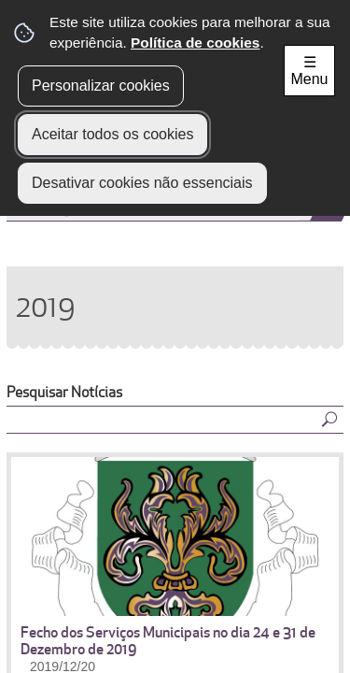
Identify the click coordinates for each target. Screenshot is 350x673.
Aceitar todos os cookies (112, 134)
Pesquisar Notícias (64, 392)
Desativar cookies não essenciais (142, 183)
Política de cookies (195, 42)
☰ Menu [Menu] (309, 70)
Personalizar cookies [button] (101, 85)
